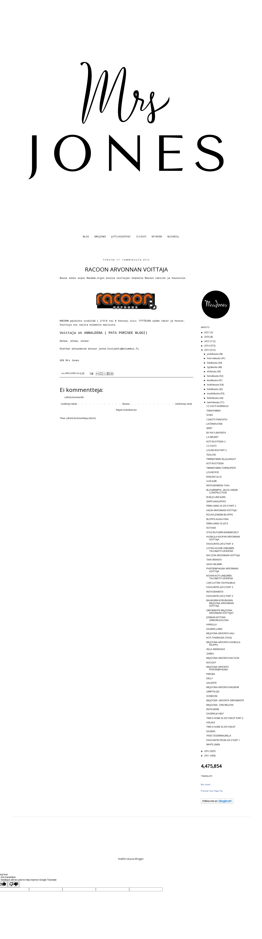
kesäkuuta (212, 380)
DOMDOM (211, 696)
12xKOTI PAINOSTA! (216, 419)
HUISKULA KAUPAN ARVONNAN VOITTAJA (223, 538)
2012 (207, 751)
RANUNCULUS (213, 476)
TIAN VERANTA (214, 559)
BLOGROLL (173, 236)
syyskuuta (212, 367)
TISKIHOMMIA (213, 410)
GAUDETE (211, 682)
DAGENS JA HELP (215, 713)
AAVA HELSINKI (214, 564)
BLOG (86, 236)
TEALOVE (211, 454)
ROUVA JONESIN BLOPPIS (219, 514)
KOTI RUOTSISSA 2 (216, 441)
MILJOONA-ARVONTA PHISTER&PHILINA (217, 668)
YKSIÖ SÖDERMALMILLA (218, 735)
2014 (207, 345)
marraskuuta (214, 358)
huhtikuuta (213, 389)
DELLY (209, 678)
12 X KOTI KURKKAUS (217, 406)
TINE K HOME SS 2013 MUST (220, 726)
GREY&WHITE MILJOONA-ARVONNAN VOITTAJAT (220, 612)
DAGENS (210, 731)
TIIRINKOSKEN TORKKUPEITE (221, 468)
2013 (207, 350)
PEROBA (210, 674)
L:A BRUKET (212, 437)
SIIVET (209, 428)
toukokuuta (213, 384)
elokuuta (212, 371)
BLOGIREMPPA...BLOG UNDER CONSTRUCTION (222, 491)
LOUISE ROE (212, 472)
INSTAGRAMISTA (215, 591)
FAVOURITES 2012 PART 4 (219, 543)
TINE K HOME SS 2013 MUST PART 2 (224, 718)
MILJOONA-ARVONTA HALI (220, 633)
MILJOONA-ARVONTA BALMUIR (222, 687)
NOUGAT (211, 662)
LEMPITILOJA (212, 691)
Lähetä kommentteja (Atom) (81, 418)
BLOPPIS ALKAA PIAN (217, 519)
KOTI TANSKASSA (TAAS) (219, 637)
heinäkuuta (213, 376)
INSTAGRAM (212, 709)
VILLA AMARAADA (215, 649)
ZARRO (210, 653)
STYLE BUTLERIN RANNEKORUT (222, 532)
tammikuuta (213, 402)
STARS (209, 415)
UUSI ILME (211, 481)
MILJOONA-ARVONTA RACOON (222, 658)
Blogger (139, 858)
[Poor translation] (14, 884)
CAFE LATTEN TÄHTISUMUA (220, 582)
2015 (207, 341)
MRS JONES (100, 236)
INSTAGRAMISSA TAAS (217, 485)
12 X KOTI (141, 236)
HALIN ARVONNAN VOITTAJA (221, 510)
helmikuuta (213, 398)
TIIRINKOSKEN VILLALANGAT (221, 459)
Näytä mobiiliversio (126, 409)
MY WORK (157, 236)
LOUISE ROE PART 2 (216, 450)
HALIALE (210, 722)
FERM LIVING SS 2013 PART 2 (221, 505)
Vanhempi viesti (183, 403)
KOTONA (211, 527)
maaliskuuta (213, 393)
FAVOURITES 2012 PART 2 (219, 596)
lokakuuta (212, 362)
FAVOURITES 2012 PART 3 (219, 587)
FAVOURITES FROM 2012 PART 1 (223, 740)
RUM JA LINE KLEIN (215, 497)
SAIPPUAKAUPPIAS (216, 501)
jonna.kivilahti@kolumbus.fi (118, 348)
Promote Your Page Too (212, 791)
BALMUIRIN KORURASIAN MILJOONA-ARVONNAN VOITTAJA (220, 603)
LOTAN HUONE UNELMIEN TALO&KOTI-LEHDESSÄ (220, 549)
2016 (207, 336)
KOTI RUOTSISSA (215, 463)
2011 (207, 755)
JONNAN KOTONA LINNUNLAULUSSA (217, 619)
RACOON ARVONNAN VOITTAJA (223, 555)
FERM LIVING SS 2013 (217, 523)
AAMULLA (211, 624)
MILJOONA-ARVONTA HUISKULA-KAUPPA (223, 643)
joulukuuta (213, 354)
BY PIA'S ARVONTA (216, 432)
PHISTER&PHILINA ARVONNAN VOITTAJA (222, 570)
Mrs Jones (206, 784)
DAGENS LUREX (214, 629)
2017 (207, 332)
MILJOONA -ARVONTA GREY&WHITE (225, 700)
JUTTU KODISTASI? (121, 236)
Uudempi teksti (69, 403)
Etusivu (126, 403)
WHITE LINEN (213, 744)
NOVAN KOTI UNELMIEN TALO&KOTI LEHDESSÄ (219, 577)
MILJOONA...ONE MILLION (219, 705)
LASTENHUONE (214, 423)
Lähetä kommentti (74, 397)
